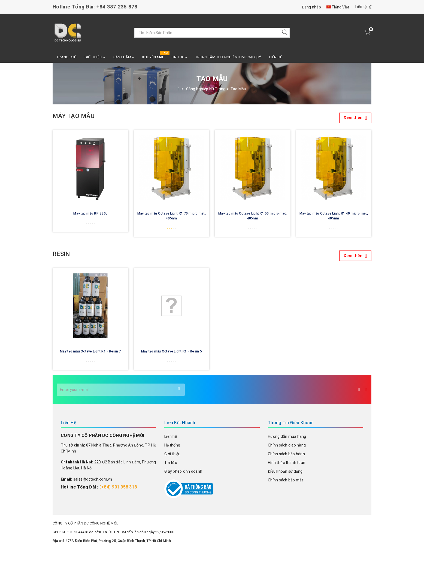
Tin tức (170, 462)
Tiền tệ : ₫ (363, 6)
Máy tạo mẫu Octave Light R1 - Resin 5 (171, 351)
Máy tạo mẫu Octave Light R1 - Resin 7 (90, 351)
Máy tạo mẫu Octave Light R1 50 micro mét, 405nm (252, 216)
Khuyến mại (152, 57)
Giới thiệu (172, 454)
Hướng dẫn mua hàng (287, 436)
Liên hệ (275, 57)
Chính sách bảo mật (285, 480)
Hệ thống (172, 445)
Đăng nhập (311, 7)
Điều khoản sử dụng (285, 471)
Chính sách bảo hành (286, 454)
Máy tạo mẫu (212, 118)
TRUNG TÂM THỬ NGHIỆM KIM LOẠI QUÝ (228, 57)
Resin (212, 256)
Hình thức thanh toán (286, 462)
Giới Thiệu (94, 57)
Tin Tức (179, 57)
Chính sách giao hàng (287, 445)
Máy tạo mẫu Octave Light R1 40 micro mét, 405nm (333, 216)
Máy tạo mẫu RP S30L (90, 213)
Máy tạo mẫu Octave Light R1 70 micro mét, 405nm (171, 216)
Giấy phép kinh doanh (183, 471)
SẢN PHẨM (123, 57)
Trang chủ (66, 57)
